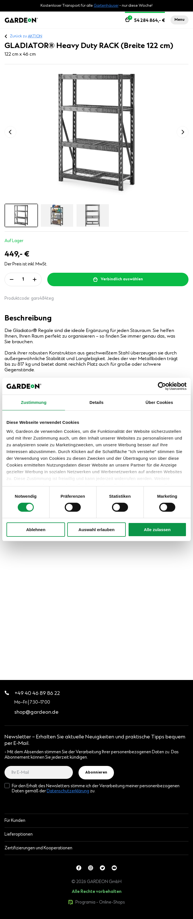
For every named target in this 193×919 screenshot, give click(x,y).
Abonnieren (96, 772)
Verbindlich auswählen (122, 279)
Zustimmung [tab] (33, 402)
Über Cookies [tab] (159, 402)
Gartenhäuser (106, 6)
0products (43, 916)
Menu (179, 20)
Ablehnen (35, 529)
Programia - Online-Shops (96, 902)
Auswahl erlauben (96, 529)
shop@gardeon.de (36, 712)
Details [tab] (96, 402)
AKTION (35, 36)
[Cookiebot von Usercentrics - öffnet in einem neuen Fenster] (162, 386)
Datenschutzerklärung (68, 791)
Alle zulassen (157, 529)
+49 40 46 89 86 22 (32, 694)
